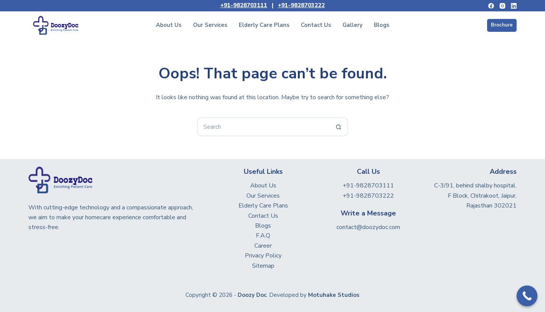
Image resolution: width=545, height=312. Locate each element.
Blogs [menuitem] (381, 25)
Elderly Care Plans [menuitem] (264, 25)
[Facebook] (491, 6)
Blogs (263, 226)
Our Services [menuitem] (210, 25)
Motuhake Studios (334, 295)
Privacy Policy (263, 255)
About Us (263, 185)
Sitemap (263, 266)
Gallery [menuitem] (353, 25)
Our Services (263, 196)
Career (263, 246)
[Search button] (338, 126)
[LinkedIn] (514, 6)
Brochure (502, 25)
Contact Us (263, 216)
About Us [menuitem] (169, 25)
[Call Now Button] (527, 295)
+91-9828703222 (301, 5)
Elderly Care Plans (263, 205)
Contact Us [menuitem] (316, 25)
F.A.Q (263, 235)
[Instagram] (502, 6)
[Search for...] (263, 126)
